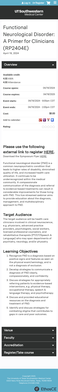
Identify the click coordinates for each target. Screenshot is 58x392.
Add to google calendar (40, 120)
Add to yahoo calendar (44, 120)
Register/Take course (19, 352)
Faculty (9, 338)
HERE (49, 152)
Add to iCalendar (48, 119)
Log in (27, 3)
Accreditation (13, 345)
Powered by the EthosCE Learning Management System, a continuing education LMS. (45, 389)
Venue (8, 330)
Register (39, 3)
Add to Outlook (52, 120)
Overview (10, 64)
